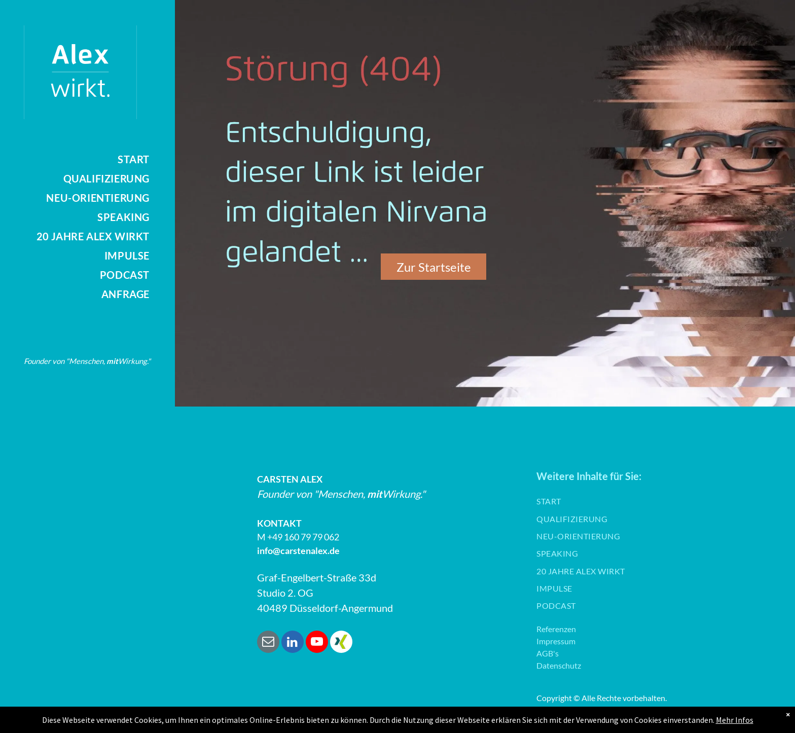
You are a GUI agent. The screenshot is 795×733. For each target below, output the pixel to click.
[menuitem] (75, 159)
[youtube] (317, 643)
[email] (268, 643)
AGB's (547, 653)
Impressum (555, 641)
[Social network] (341, 643)
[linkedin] (292, 643)
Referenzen (556, 629)
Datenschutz (558, 665)
